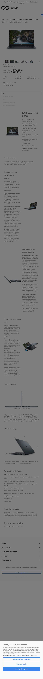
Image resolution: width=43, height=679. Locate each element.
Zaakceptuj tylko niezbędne (21, 659)
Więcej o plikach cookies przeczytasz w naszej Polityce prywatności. (20, 655)
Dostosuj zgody (21, 664)
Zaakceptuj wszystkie (21, 669)
